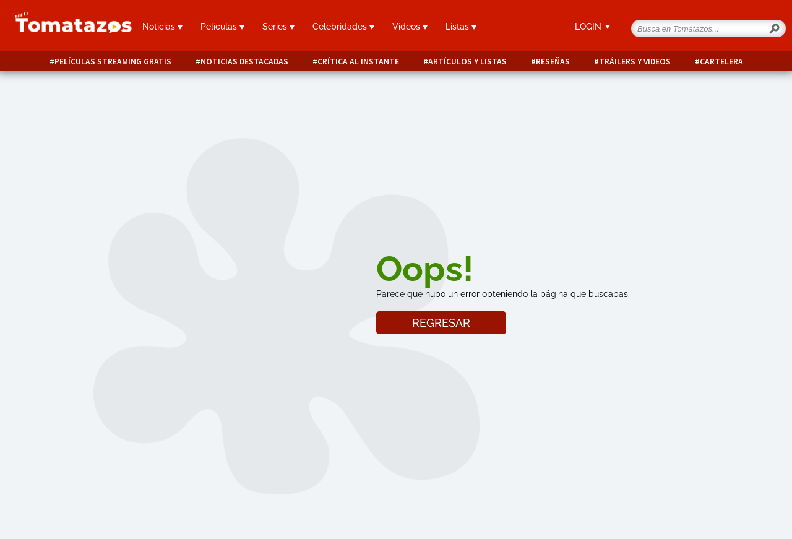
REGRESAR (441, 322)
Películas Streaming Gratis (112, 61)
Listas (461, 27)
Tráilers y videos (635, 61)
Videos (410, 27)
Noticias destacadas (244, 61)
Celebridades (343, 27)
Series (278, 27)
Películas (222, 27)
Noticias (162, 27)
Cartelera (721, 61)
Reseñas (553, 61)
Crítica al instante (358, 61)
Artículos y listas (467, 61)
